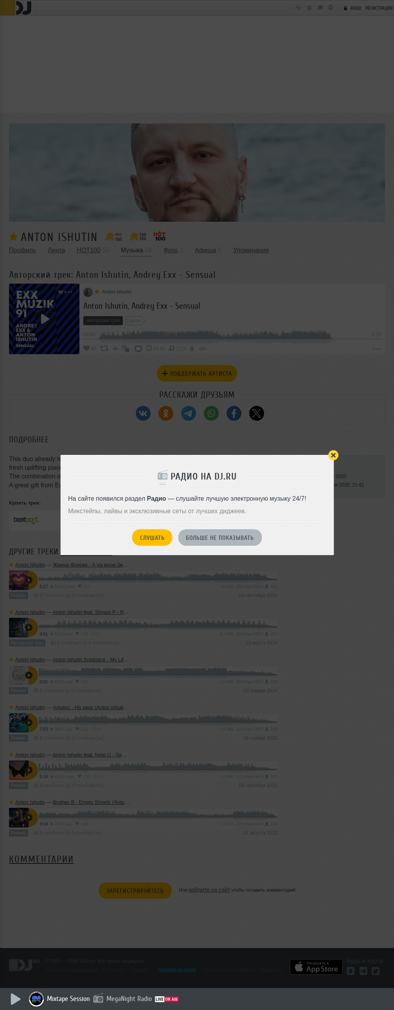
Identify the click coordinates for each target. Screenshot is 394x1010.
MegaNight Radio (130, 999)
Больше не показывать (220, 537)
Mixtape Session (69, 999)
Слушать (152, 537)
